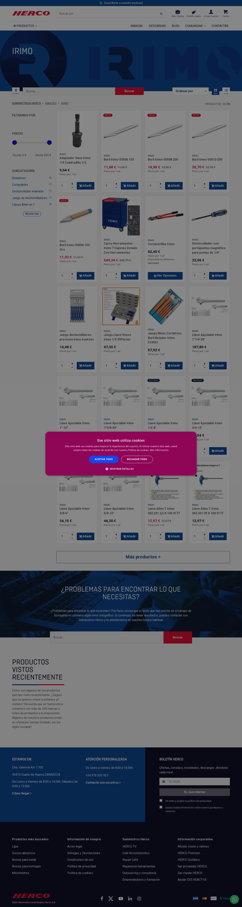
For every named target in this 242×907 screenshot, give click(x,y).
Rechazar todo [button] (137, 459)
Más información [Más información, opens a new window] (159, 450)
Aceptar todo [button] (104, 459)
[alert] (121, 453)
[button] (121, 469)
